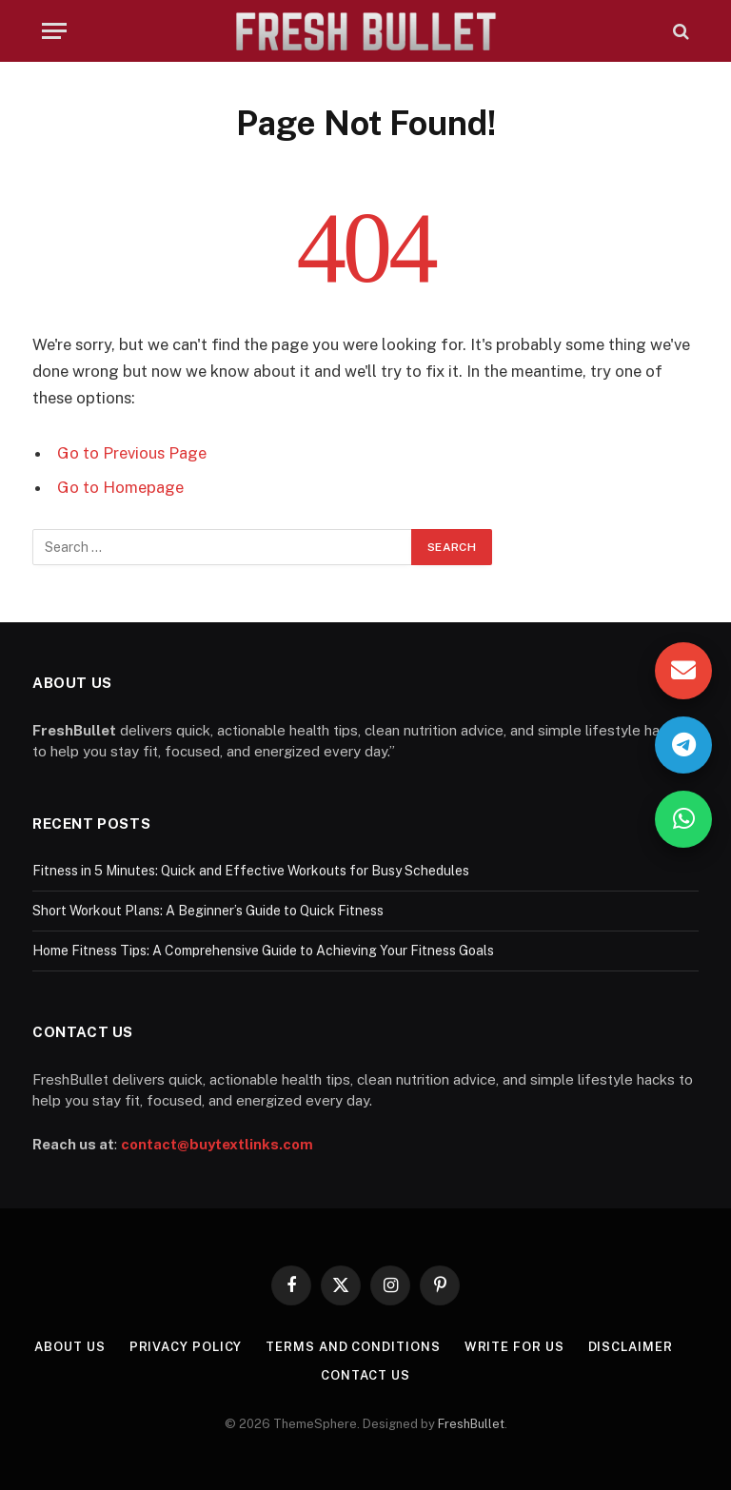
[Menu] (54, 31)
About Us (69, 1347)
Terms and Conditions (353, 1347)
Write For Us (514, 1347)
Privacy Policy (186, 1347)
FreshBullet (471, 1424)
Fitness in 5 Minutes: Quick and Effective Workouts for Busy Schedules (250, 870)
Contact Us (365, 1375)
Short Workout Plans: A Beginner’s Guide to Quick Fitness (208, 910)
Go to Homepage (120, 487)
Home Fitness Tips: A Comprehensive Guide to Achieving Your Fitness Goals (263, 950)
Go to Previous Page (132, 452)
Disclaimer (630, 1347)
